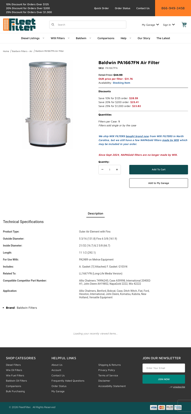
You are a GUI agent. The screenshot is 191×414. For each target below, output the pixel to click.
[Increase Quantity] (117, 169)
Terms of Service (108, 375)
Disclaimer (104, 380)
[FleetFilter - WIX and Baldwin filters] (19, 24)
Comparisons (13, 386)
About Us (56, 364)
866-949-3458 (173, 8)
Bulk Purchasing (15, 391)
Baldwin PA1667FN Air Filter (49, 51)
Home (6, 51)
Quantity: (104, 161)
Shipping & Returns (109, 364)
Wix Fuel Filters (15, 375)
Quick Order (101, 8)
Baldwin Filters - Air (22, 51)
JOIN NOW (164, 379)
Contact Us (143, 8)
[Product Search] (91, 24)
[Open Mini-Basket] (184, 25)
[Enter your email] (164, 368)
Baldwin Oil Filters (16, 380)
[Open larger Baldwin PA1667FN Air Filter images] (48, 104)
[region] (48, 159)
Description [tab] (95, 213)
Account (56, 370)
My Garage (150, 24)
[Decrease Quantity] (102, 169)
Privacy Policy (106, 370)
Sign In (169, 24)
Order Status (122, 8)
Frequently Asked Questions (67, 380)
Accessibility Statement (112, 386)
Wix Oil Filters (14, 370)
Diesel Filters (13, 364)
